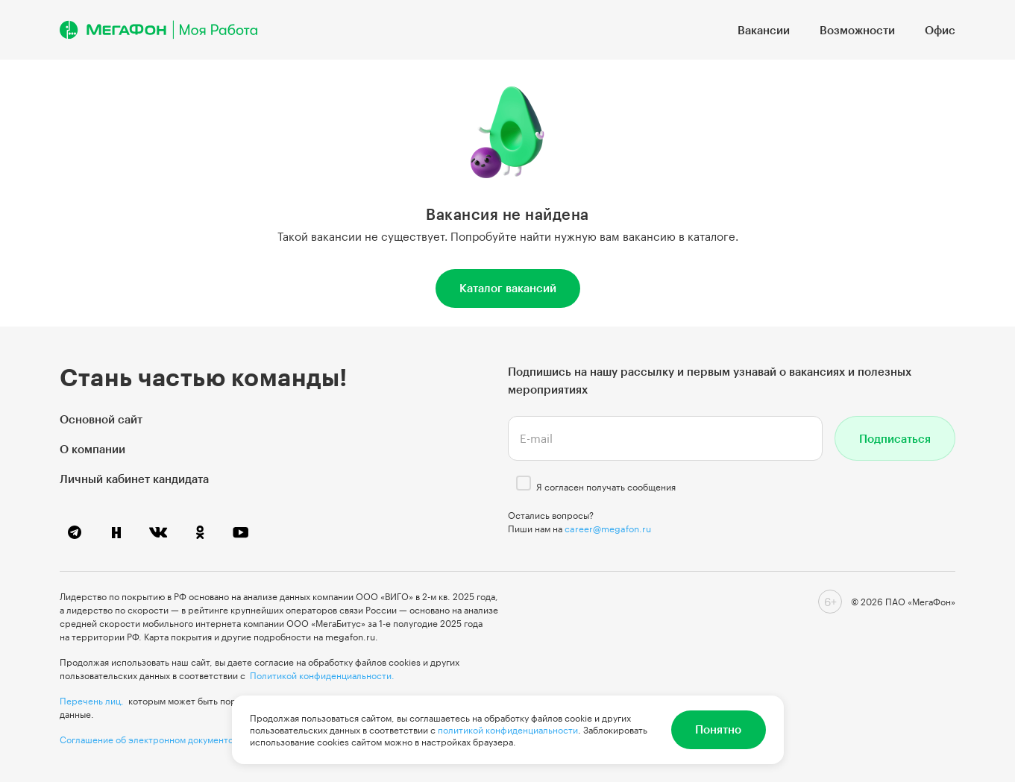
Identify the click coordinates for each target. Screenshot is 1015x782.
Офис (940, 30)
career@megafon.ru (608, 528)
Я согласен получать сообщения (606, 487)
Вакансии (764, 30)
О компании (92, 448)
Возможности (857, 30)
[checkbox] (523, 483)
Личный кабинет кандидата (134, 478)
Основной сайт (101, 419)
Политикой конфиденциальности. (322, 675)
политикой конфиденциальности (508, 730)
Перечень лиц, (92, 701)
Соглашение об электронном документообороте (165, 739)
